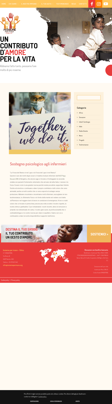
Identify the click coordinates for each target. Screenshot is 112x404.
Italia (80, 126)
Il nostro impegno (30, 4)
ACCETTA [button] (78, 401)
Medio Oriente (83, 131)
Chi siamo (13, 4)
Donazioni (82, 117)
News (74, 4)
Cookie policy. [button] (42, 396)
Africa (81, 113)
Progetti (81, 140)
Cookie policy (5, 280)
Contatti (83, 4)
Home (4, 4)
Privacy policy (15, 280)
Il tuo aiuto (47, 4)
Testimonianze (62, 4)
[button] (13, 4)
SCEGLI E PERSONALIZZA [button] (56, 401)
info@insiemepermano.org (13, 265)
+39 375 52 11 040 (13, 262)
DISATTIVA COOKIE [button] (34, 401)
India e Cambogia (84, 122)
